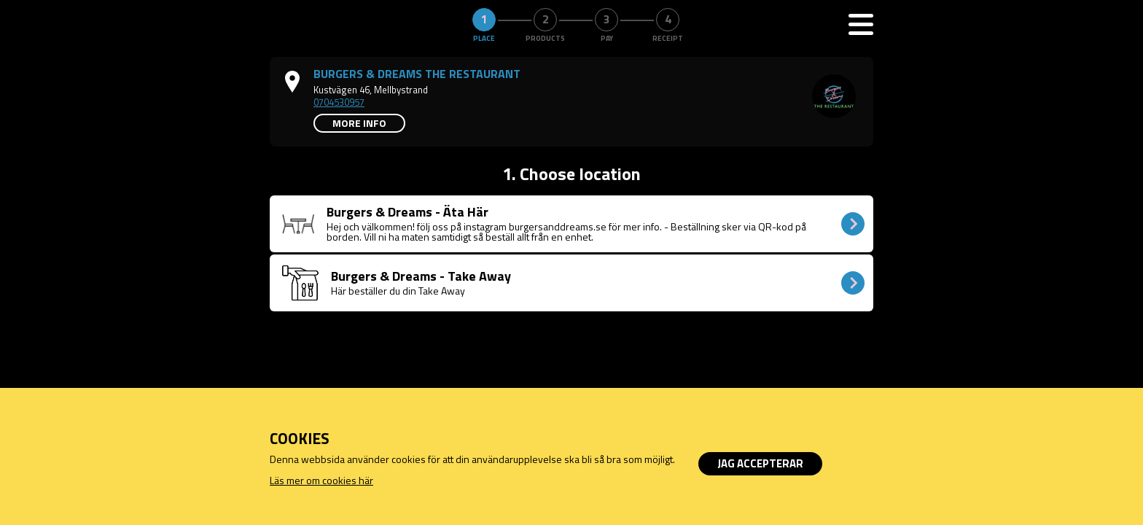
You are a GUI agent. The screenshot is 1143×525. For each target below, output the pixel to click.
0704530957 (338, 102)
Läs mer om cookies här (321, 480)
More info (359, 123)
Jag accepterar (760, 463)
